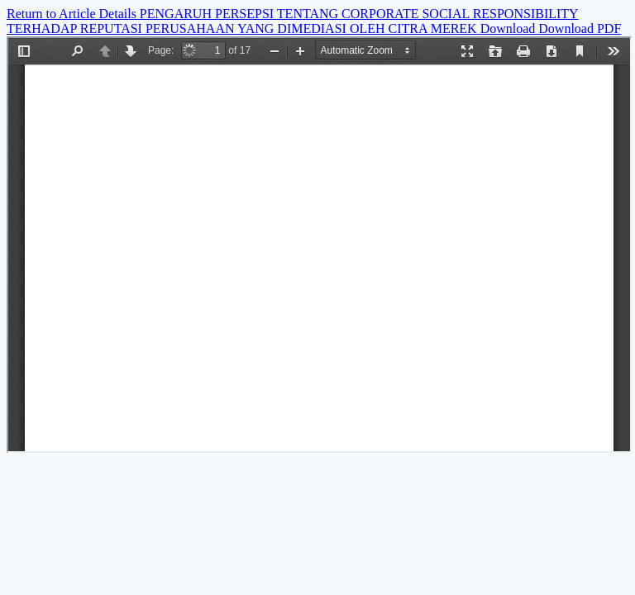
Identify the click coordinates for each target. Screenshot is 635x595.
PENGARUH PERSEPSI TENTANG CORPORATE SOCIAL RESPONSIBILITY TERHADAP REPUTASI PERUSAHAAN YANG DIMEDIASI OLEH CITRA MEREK (293, 21)
